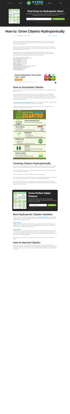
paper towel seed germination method (24, 102)
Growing (50, 35)
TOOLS (60, 3)
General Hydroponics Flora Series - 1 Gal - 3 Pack (28, 76)
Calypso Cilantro (17, 250)
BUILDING (20, 3)
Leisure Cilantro (17, 257)
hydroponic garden (43, 245)
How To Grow (54, 35)
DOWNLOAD (58, 18)
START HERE (9, 3)
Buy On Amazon (18, 79)
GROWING (49, 3)
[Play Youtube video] (35, 367)
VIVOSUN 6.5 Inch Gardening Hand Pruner (28, 285)
